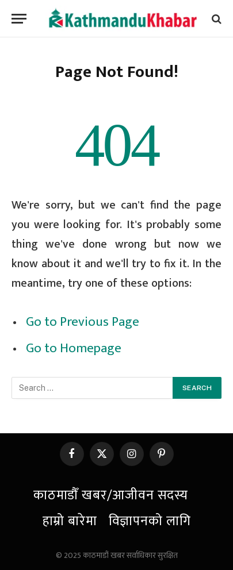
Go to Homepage (73, 348)
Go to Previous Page (82, 322)
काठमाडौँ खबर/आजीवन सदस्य (110, 495)
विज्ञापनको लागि (150, 521)
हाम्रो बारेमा (70, 521)
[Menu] (19, 19)
